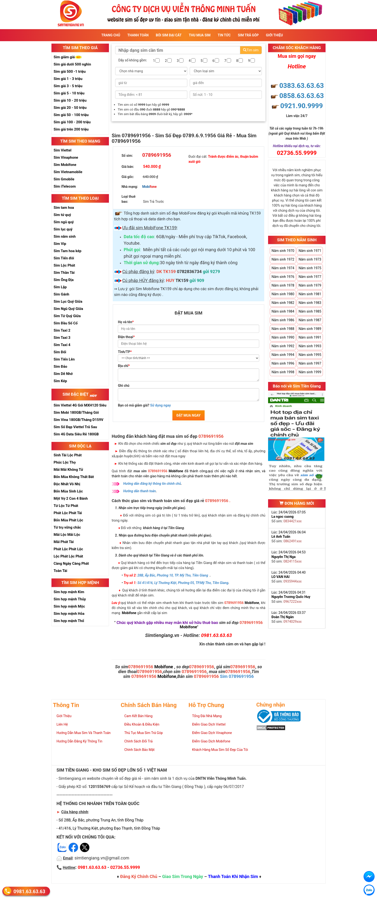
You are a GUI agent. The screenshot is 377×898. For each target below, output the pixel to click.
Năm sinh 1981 (310, 294)
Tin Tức (224, 35)
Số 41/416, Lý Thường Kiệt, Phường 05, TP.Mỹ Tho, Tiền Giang (183, 583)
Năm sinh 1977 (310, 277)
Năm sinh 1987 (310, 320)
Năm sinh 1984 (282, 311)
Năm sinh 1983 (310, 303)
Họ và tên (126, 322)
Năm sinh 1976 (282, 277)
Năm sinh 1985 (310, 311)
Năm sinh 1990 (282, 337)
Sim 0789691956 (237, 676)
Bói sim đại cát (169, 35)
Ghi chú (123, 385)
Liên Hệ (62, 724)
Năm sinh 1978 (282, 285)
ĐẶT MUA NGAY (188, 415)
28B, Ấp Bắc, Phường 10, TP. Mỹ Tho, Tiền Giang (173, 575)
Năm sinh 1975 (310, 268)
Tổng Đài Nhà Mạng (207, 716)
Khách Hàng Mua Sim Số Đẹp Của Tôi (220, 750)
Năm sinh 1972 (282, 259)
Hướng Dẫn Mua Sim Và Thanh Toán (84, 733)
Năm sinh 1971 (310, 251)
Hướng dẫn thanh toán (139, 491)
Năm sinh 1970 (282, 251)
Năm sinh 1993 (310, 346)
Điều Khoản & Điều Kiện (141, 724)
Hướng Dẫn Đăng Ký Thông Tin (79, 741)
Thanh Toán (138, 35)
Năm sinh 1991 (310, 337)
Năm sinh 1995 (310, 355)
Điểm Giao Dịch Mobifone (211, 741)
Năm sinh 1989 (310, 329)
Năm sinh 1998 (282, 372)
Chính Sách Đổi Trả (138, 741)
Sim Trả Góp (248, 35)
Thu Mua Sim (199, 35)
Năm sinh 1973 (310, 259)
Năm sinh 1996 (282, 363)
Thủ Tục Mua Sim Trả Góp (143, 733)
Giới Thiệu (274, 35)
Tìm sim (250, 50)
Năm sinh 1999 (310, 372)
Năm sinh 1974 (282, 268)
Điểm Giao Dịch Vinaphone (212, 733)
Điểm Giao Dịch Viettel (209, 724)
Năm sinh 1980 (282, 294)
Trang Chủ (110, 35)
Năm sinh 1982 (282, 303)
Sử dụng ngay (160, 405)
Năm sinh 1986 (282, 320)
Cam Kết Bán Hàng (138, 716)
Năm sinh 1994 (282, 355)
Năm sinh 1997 (310, 363)
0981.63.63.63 (29, 891)
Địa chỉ (124, 366)
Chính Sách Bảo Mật (139, 750)
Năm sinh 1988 (282, 329)
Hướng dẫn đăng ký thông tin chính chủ (152, 483)
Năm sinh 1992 (282, 346)
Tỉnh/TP (125, 352)
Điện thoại (126, 337)
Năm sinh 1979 (310, 285)
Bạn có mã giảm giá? (144, 405)
